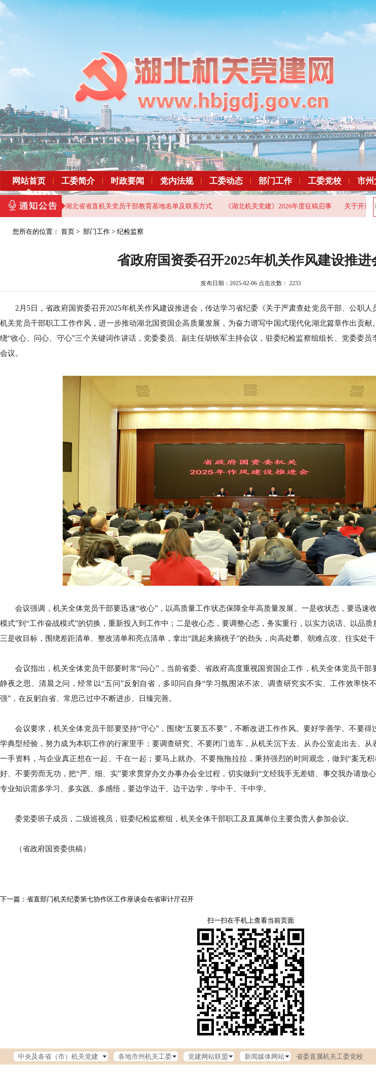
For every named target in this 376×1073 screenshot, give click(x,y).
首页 (67, 231)
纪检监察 (130, 231)
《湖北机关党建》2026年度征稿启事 (278, 206)
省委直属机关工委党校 (329, 1056)
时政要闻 (127, 180)
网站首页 (29, 180)
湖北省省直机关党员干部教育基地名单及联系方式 (138, 206)
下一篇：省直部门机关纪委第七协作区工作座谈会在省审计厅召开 (97, 899)
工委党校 (324, 180)
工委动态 (226, 180)
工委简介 (78, 180)
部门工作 (275, 180)
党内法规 (176, 180)
